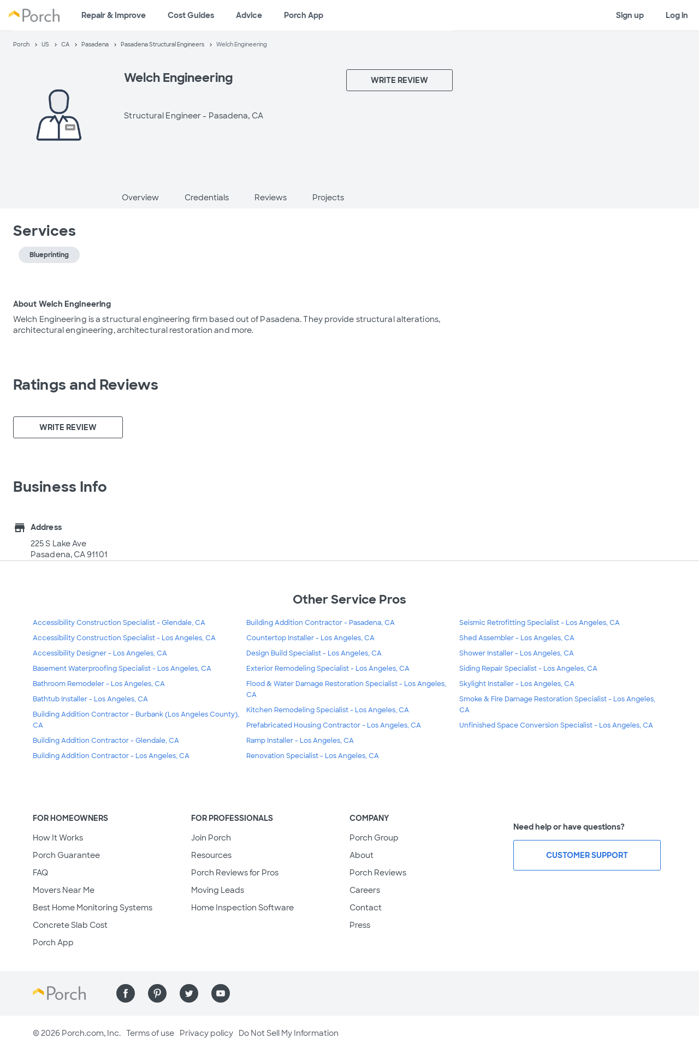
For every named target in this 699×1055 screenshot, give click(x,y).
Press (360, 925)
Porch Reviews (378, 873)
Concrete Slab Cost (70, 925)
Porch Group (374, 838)
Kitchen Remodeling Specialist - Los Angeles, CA (327, 710)
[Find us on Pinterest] (157, 993)
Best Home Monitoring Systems (92, 908)
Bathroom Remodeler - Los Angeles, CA (99, 684)
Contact (366, 908)
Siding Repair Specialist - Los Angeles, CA (528, 668)
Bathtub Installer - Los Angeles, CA (90, 699)
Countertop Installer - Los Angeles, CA (310, 638)
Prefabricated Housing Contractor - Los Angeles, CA (333, 725)
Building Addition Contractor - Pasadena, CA (320, 622)
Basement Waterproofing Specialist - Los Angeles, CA (122, 668)
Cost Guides (191, 15)
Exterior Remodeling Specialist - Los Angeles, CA (328, 668)
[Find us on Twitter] (189, 993)
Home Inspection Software (242, 908)
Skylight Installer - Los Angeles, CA (516, 684)
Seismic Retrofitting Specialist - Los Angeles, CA (539, 622)
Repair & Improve (113, 15)
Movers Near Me (63, 890)
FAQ (40, 873)
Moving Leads (217, 890)
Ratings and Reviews (85, 384)
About (362, 855)
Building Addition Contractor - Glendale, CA (106, 740)
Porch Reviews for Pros (235, 873)
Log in (677, 15)
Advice (249, 15)
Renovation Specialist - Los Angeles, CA (312, 756)
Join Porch (211, 838)
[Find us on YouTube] (220, 993)
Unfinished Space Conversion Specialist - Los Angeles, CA (556, 725)
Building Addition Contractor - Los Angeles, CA (111, 756)
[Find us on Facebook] (125, 993)
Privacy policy (206, 1033)
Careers (365, 890)
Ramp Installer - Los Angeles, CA (300, 740)
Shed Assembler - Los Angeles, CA (516, 638)
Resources (211, 855)
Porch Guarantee (66, 855)
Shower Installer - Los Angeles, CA (516, 653)
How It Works (58, 838)
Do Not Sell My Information (289, 1033)
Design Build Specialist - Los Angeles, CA (314, 653)
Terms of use (150, 1033)
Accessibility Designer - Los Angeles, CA (100, 653)
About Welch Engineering (62, 304)
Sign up (630, 15)
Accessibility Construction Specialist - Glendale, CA (119, 622)
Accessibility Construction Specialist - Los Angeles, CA (124, 638)
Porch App (303, 15)
